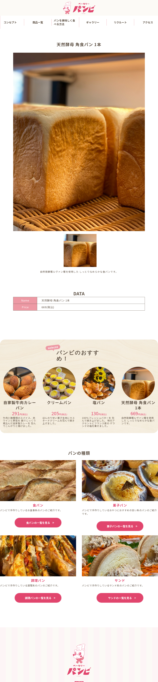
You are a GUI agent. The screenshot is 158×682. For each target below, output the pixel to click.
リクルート (120, 22)
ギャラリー (92, 22)
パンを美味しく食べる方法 (64, 22)
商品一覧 (37, 22)
